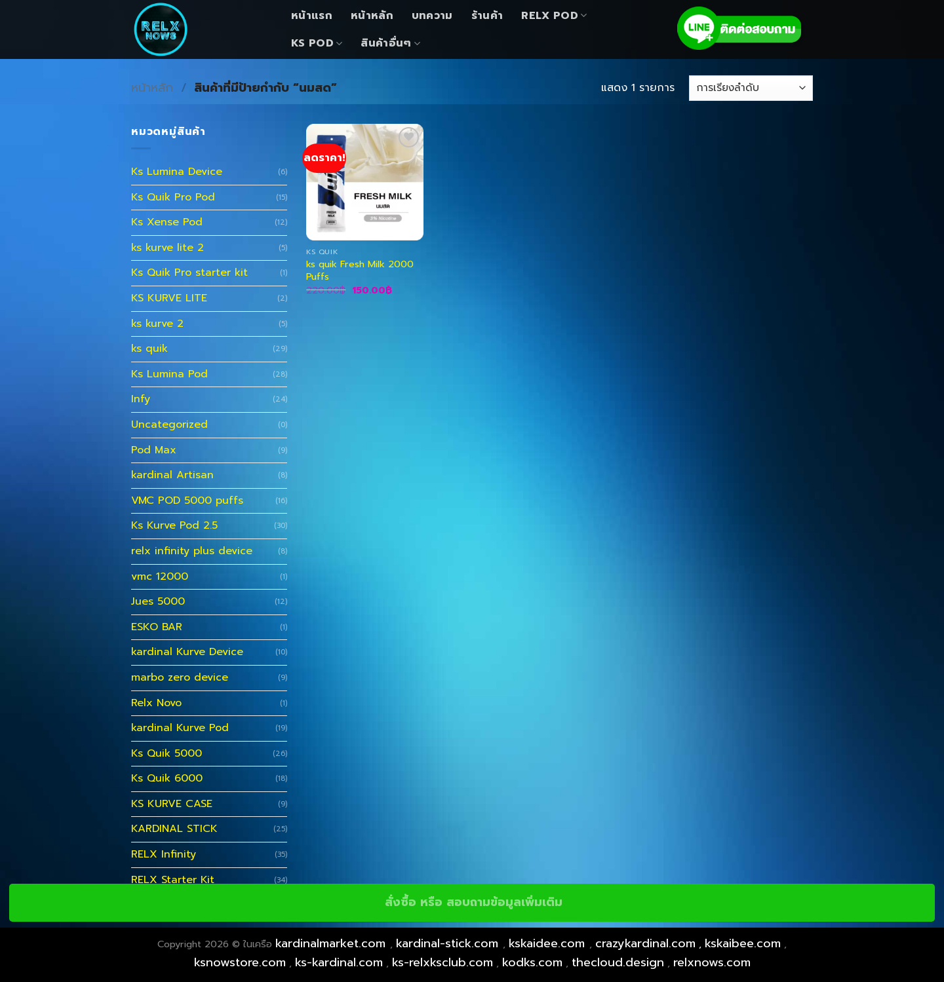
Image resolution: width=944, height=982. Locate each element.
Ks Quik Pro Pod (173, 197)
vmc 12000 (159, 576)
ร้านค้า (487, 16)
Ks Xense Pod (167, 222)
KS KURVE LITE (169, 298)
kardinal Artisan (172, 475)
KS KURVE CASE (171, 804)
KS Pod (316, 43)
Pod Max (153, 450)
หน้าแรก (311, 16)
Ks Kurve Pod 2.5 (174, 525)
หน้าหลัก (372, 16)
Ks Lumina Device (176, 171)
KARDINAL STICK (174, 829)
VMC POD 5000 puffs (187, 500)
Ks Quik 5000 (166, 753)
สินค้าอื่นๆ (390, 43)
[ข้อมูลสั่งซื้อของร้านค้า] (751, 88)
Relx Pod (554, 16)
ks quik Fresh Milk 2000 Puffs (360, 270)
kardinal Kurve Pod (180, 728)
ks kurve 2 (157, 323)
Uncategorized (169, 424)
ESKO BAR (156, 627)
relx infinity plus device (191, 551)
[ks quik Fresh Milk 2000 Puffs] (364, 182)
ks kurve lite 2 (167, 247)
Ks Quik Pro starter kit (189, 272)
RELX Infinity (163, 854)
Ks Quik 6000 (167, 778)
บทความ (432, 16)
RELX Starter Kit (172, 880)
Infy (140, 399)
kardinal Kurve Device (187, 652)
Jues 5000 (158, 601)
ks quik (149, 348)
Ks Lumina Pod (169, 374)
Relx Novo (156, 703)
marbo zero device (179, 677)
